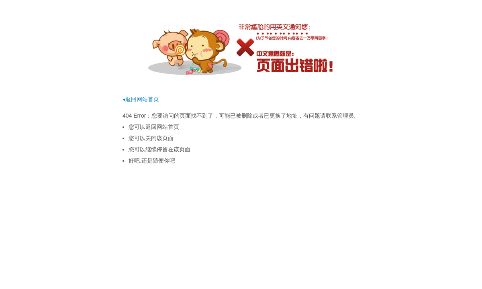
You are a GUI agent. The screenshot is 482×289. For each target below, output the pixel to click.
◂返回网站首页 (141, 99)
